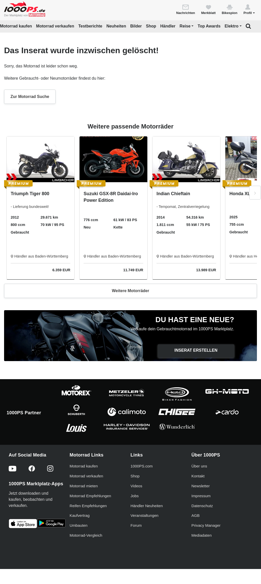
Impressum (201, 496)
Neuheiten (116, 26)
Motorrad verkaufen (55, 26)
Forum (136, 525)
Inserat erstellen (195, 350)
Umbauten (78, 525)
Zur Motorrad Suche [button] (29, 96)
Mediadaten (201, 535)
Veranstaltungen (144, 515)
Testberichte (90, 26)
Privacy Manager (205, 525)
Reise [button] (185, 26)
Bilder (136, 26)
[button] (249, 9)
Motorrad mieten (84, 486)
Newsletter (200, 486)
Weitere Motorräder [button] (130, 291)
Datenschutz (202, 506)
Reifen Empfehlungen (88, 506)
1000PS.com (141, 466)
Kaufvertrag (80, 515)
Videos (136, 486)
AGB (195, 515)
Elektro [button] (231, 26)
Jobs (134, 496)
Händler (168, 26)
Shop (151, 26)
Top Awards (209, 26)
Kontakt (198, 476)
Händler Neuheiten (146, 506)
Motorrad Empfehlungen (90, 496)
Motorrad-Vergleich (86, 535)
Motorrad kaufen (16, 26)
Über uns (199, 466)
